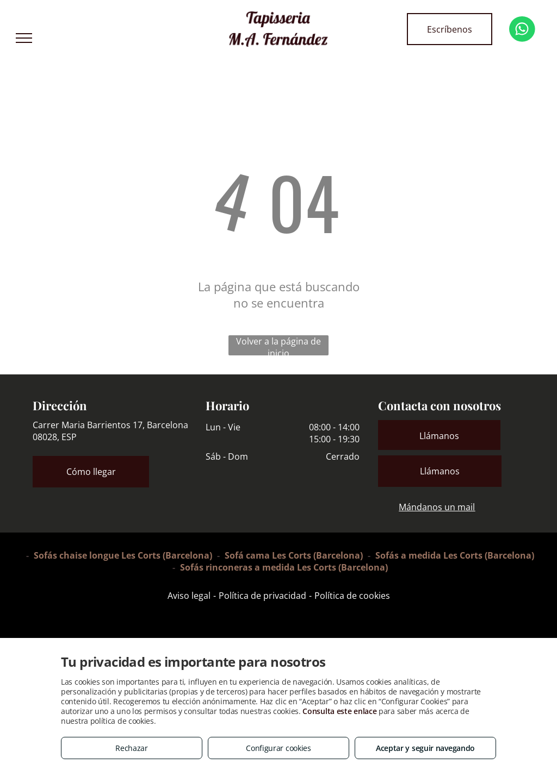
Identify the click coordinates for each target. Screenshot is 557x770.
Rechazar (131, 748)
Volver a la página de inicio (278, 345)
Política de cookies (352, 596)
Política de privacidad (262, 596)
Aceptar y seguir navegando (425, 748)
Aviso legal (189, 596)
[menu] (24, 38)
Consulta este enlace (339, 711)
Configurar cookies (278, 748)
